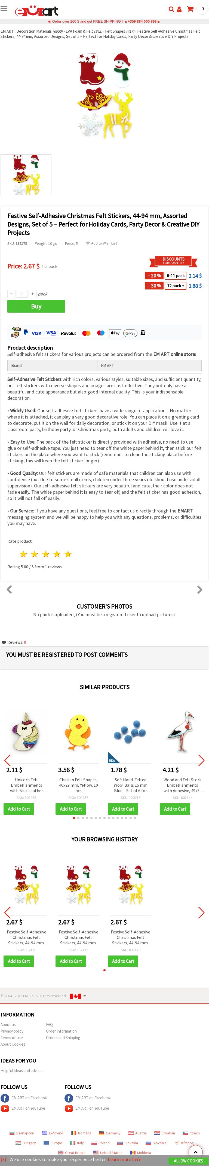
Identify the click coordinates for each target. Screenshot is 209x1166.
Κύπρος (184, 1143)
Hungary (26, 1142)
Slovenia (156, 1142)
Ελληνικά (52, 1133)
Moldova (140, 1152)
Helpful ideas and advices (22, 1070)
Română (81, 1133)
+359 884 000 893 (142, 21)
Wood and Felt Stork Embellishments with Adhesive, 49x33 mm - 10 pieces (183, 785)
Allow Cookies (188, 1161)
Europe (53, 1143)
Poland (100, 1142)
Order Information (61, 1031)
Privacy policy (12, 1031)
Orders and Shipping (63, 1037)
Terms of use (12, 1037)
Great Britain (71, 1152)
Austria (137, 1133)
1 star (23, 554)
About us (8, 1024)
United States (107, 1152)
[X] (3, 1159)
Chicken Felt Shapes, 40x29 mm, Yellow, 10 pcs (78, 785)
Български (21, 1133)
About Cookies (13, 1044)
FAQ (49, 1024)
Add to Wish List (101, 243)
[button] (74, 818)
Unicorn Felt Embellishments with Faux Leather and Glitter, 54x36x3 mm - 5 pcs (26, 785)
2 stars (35, 554)
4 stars (57, 554)
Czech (191, 1133)
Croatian (164, 1133)
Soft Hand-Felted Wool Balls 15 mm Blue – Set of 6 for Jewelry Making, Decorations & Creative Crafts (130, 785)
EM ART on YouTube (23, 1108)
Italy (77, 1142)
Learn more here (124, 1159)
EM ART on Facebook (24, 1098)
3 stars (46, 554)
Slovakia (127, 1142)
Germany (110, 1133)
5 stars (68, 554)
